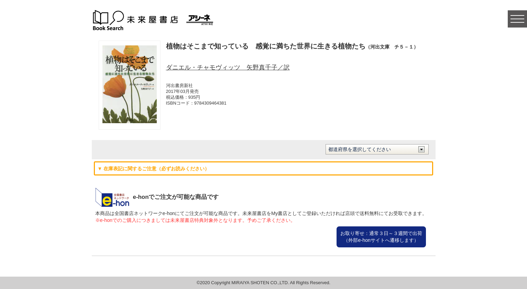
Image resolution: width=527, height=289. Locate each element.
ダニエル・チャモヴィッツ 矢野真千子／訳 (228, 67)
